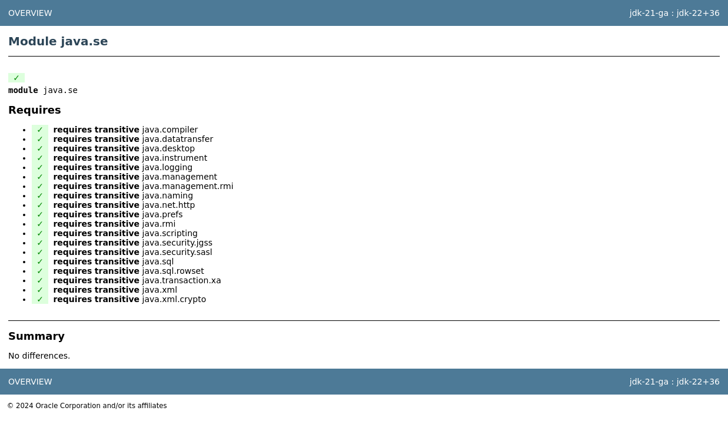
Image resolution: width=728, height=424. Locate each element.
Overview (30, 13)
